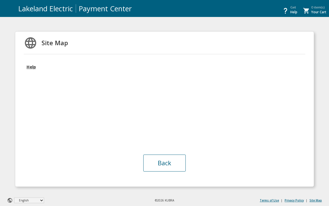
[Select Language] (29, 200)
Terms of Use (269, 200)
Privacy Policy (294, 200)
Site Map (315, 200)
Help (31, 67)
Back (164, 163)
